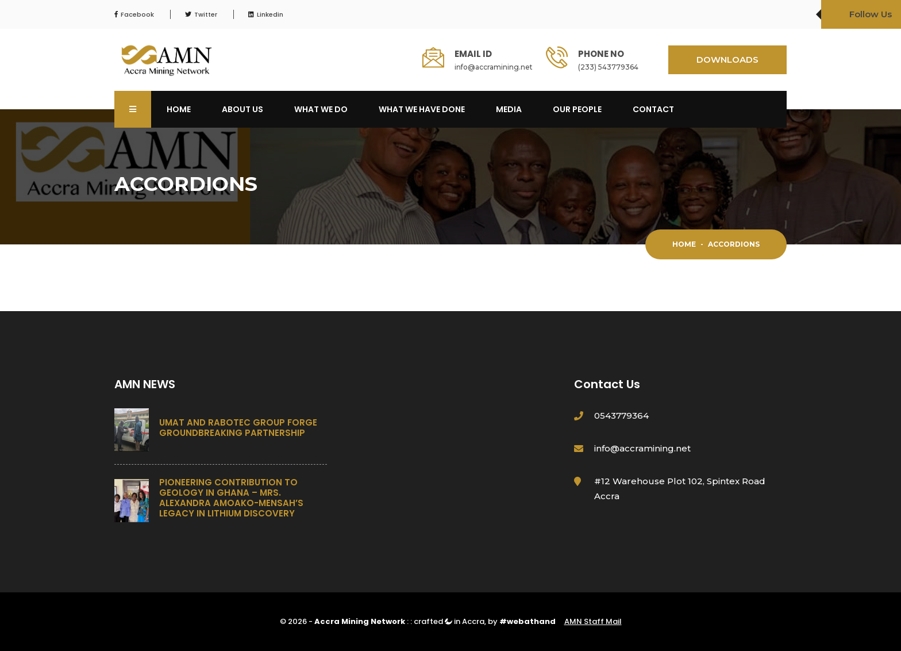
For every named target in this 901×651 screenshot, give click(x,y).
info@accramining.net (494, 67)
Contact (653, 109)
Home (179, 109)
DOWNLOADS (727, 59)
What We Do (321, 109)
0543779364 (621, 415)
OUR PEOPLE (577, 109)
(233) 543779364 (608, 67)
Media (509, 109)
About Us (242, 109)
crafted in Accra (449, 621)
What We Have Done (422, 109)
